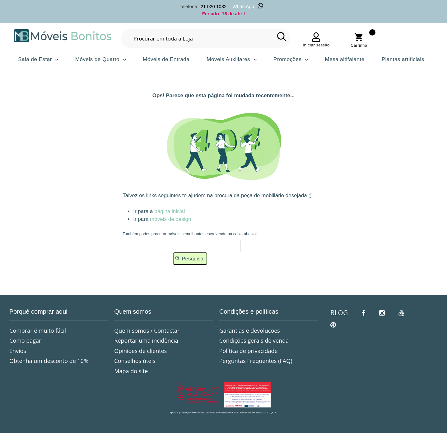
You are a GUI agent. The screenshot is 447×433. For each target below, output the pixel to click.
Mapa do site (131, 371)
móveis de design (170, 219)
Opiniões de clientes (140, 350)
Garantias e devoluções (249, 330)
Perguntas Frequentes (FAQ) (255, 360)
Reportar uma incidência (146, 340)
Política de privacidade (248, 350)
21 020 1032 (213, 6)
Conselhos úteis (134, 360)
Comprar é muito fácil (37, 330)
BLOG (339, 312)
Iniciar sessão (316, 45)
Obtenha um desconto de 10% (48, 360)
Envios (17, 350)
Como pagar (25, 340)
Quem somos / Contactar (146, 330)
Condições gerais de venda (254, 340)
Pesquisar (190, 258)
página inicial (169, 211)
